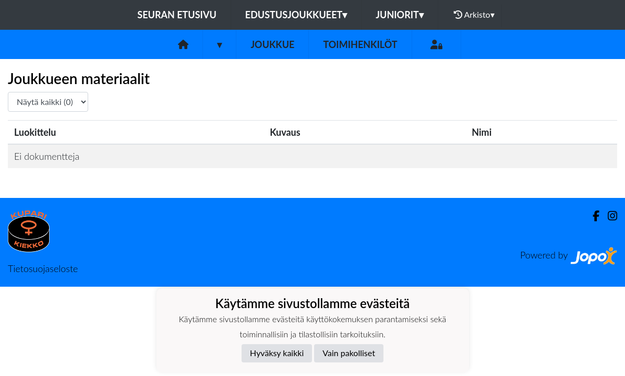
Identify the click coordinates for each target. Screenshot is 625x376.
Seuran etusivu (177, 14)
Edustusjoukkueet (296, 14)
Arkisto (474, 14)
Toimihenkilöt (360, 44)
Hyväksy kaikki (277, 353)
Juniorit (400, 14)
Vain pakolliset (348, 353)
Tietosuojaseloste (43, 268)
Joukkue (272, 44)
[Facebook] (591, 215)
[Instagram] (608, 215)
